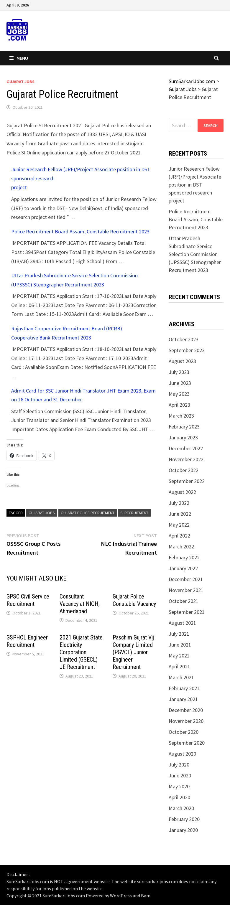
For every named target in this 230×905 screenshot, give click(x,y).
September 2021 (187, 612)
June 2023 (180, 383)
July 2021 (179, 633)
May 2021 (179, 655)
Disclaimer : (18, 874)
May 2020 (179, 786)
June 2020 (180, 775)
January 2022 (183, 568)
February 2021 (184, 688)
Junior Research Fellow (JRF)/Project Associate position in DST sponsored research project (195, 184)
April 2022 (179, 535)
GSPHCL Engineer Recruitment (27, 641)
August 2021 (182, 622)
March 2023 (181, 415)
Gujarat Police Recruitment (87, 512)
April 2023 (179, 404)
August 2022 (182, 492)
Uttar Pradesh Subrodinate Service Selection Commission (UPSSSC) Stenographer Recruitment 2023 (195, 254)
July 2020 (179, 764)
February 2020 (184, 819)
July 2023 (179, 372)
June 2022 (180, 513)
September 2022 (187, 481)
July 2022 (179, 503)
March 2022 (181, 546)
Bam (145, 896)
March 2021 (181, 677)
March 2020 (181, 808)
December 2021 (186, 579)
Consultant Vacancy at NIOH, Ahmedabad (80, 604)
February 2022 (184, 557)
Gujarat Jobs (20, 81)
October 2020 (183, 731)
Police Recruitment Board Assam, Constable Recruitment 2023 (80, 231)
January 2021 (183, 699)
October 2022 (183, 470)
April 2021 (179, 666)
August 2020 (182, 753)
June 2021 (180, 644)
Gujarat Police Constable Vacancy (134, 600)
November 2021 (186, 590)
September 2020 (187, 742)
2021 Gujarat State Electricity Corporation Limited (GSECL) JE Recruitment (81, 652)
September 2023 (187, 350)
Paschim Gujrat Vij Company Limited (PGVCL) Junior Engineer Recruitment (133, 652)
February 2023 (184, 426)
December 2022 (186, 448)
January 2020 (183, 830)
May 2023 (179, 393)
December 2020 (186, 710)
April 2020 (179, 797)
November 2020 (186, 721)
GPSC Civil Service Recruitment (27, 600)
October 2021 (183, 601)
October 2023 (183, 339)
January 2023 (183, 437)
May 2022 (179, 524)
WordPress (121, 896)
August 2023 (182, 361)
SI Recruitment (134, 512)
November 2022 (186, 459)
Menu (18, 58)
